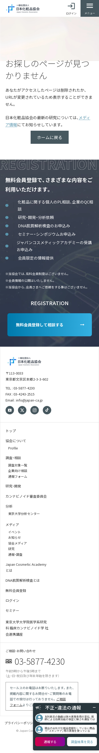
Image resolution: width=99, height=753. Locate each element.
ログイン (12, 600)
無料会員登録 (16, 590)
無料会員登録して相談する (39, 324)
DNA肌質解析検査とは (23, 580)
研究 (11, 548)
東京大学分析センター (24, 513)
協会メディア (17, 543)
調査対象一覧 (17, 465)
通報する (50, 741)
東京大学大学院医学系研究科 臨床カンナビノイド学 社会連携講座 (27, 628)
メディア (12, 524)
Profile (13, 448)
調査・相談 (13, 457)
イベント (14, 532)
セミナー (12, 610)
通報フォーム (17, 476)
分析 (9, 506)
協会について (16, 440)
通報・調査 (15, 554)
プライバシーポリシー (20, 723)
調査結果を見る (82, 741)
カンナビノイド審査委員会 (26, 496)
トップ (11, 430)
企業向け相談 (17, 470)
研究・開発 (13, 485)
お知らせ (14, 537)
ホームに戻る (49, 137)
